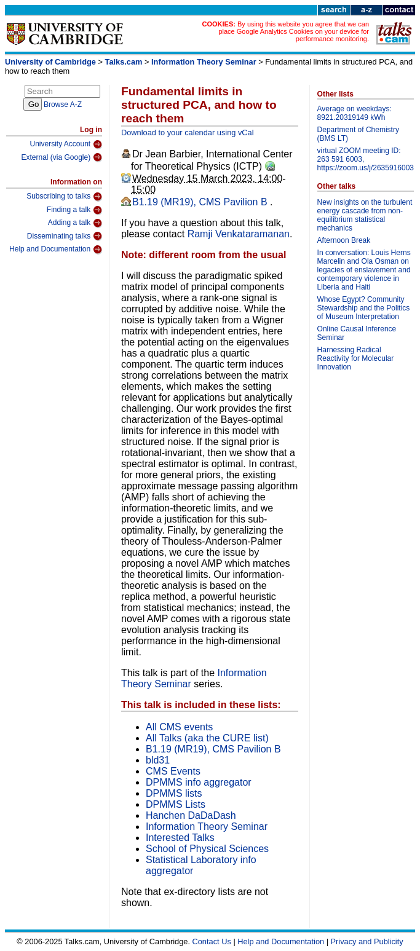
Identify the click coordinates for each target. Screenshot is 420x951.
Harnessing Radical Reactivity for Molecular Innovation (355, 358)
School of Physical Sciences (207, 848)
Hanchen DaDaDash (191, 815)
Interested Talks (180, 837)
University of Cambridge (50, 61)
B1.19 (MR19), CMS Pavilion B (201, 202)
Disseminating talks (64, 236)
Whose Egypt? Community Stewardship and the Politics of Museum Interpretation (363, 308)
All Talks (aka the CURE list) (207, 738)
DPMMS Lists (175, 804)
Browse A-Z (63, 104)
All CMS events (179, 727)
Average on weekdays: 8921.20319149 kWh (354, 113)
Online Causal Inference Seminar (357, 333)
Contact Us (211, 941)
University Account (66, 144)
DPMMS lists (174, 793)
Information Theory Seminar (203, 61)
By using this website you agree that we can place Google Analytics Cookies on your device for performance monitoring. (293, 31)
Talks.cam (124, 61)
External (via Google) (61, 157)
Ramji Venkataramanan (239, 234)
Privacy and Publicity (367, 941)
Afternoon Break (344, 240)
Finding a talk (74, 210)
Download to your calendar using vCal (187, 132)
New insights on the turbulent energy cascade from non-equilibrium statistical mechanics (365, 215)
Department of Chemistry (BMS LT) (358, 134)
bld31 (158, 760)
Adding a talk (75, 223)
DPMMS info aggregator (199, 782)
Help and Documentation (55, 250)
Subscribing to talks (64, 197)
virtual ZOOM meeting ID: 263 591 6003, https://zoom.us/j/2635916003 (365, 159)
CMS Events (173, 771)
